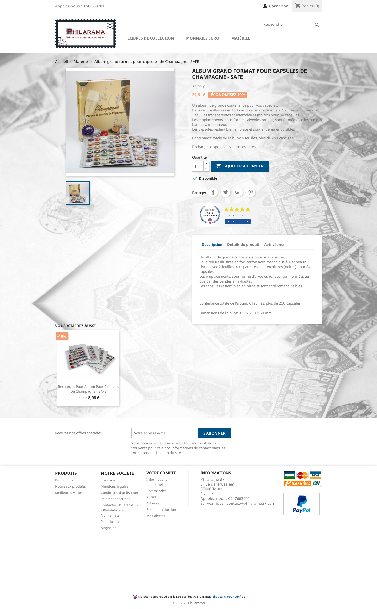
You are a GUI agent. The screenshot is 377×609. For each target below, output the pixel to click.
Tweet (225, 192)
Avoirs (151, 497)
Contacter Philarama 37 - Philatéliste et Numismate (119, 510)
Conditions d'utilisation (119, 492)
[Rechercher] (291, 24)
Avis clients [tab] (274, 244)
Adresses (153, 503)
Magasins (108, 527)
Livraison (108, 480)
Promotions (64, 480)
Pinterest (250, 192)
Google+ (238, 192)
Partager (213, 192)
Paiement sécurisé (115, 499)
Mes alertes (155, 515)
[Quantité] (198, 166)
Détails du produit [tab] (243, 244)
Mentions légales (114, 486)
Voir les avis (237, 221)
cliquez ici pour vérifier (228, 597)
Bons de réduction (161, 509)
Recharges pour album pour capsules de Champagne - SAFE (88, 389)
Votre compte (161, 472)
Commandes (156, 490)
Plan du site (110, 521)
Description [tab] (212, 244)
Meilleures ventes (69, 492)
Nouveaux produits (70, 486)
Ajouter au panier (240, 166)
